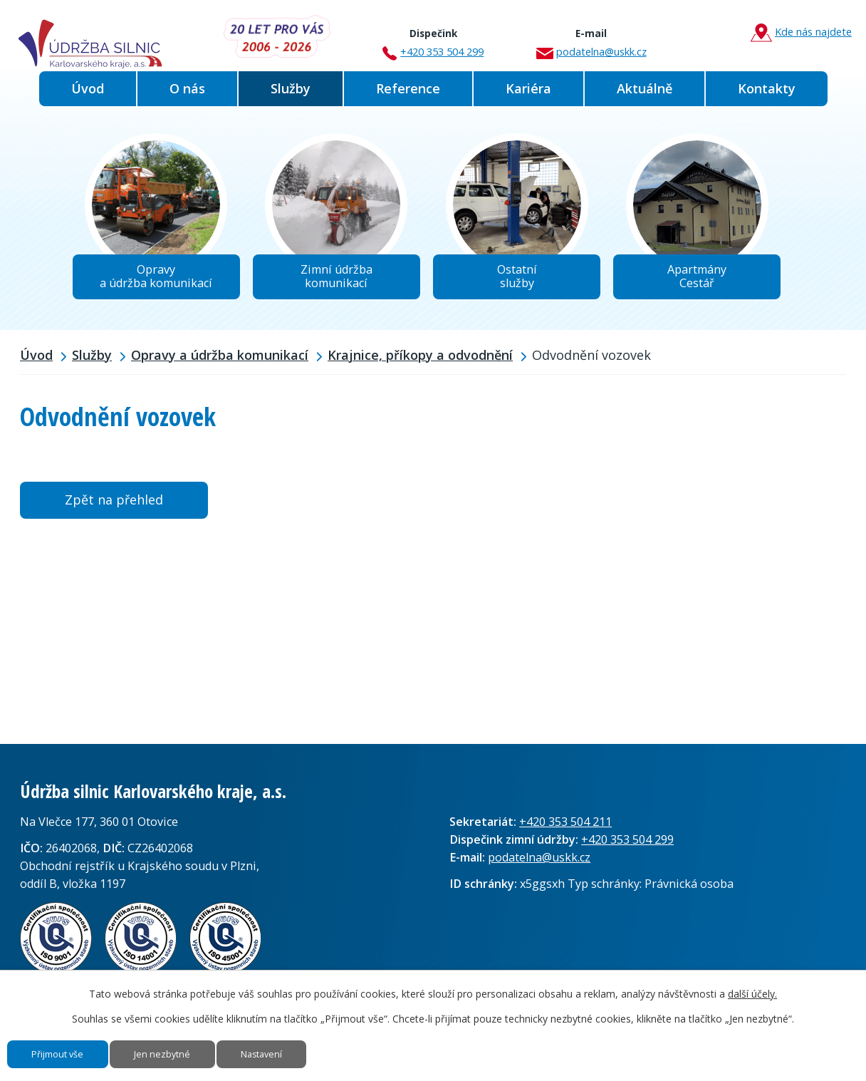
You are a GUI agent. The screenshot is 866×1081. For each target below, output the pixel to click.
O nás (187, 88)
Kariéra (528, 88)
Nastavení (326, 1047)
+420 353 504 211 (565, 832)
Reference (408, 88)
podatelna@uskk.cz (591, 37)
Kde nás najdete (801, 32)
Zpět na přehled (114, 510)
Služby (291, 88)
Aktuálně (644, 88)
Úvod (87, 88)
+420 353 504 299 (433, 37)
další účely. (752, 979)
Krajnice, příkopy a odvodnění (420, 365)
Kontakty (766, 88)
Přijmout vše (71, 1047)
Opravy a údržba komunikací (219, 365)
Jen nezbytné (201, 1047)
